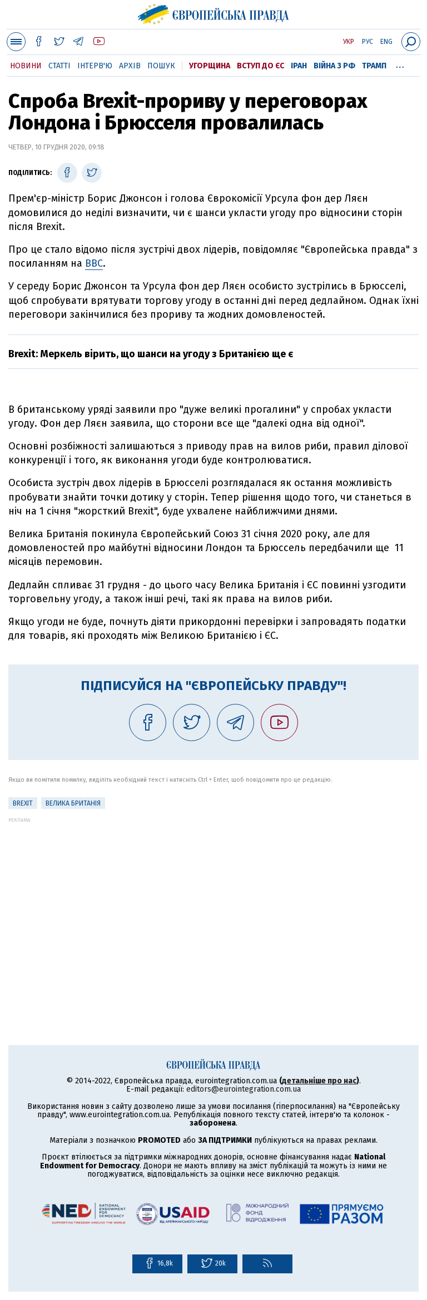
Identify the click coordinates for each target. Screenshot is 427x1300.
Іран (299, 66)
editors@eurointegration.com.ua (243, 1089)
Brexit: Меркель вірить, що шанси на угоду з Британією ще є (150, 354)
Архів (130, 66)
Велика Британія (73, 803)
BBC (94, 263)
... (400, 64)
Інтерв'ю (94, 66)
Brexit (23, 803)
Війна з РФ (334, 66)
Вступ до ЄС (260, 66)
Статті (59, 66)
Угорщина (209, 66)
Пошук (161, 66)
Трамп (374, 66)
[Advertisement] (213, 900)
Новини (26, 66)
